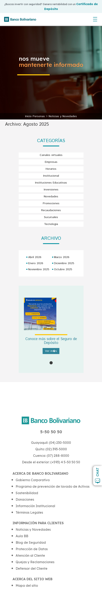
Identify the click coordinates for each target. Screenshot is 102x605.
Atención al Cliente (30, 555)
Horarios (51, 169)
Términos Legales (29, 512)
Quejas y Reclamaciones (35, 562)
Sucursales (51, 217)
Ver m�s (51, 351)
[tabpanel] (51, 329)
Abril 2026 (34, 257)
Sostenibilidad (27, 493)
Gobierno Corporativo (33, 480)
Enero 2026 (35, 263)
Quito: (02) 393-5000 (51, 449)
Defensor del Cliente (31, 568)
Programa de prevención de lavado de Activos (52, 486)
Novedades (51, 196)
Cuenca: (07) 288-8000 (51, 456)
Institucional (51, 176)
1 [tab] (51, 363)
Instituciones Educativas (51, 183)
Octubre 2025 (63, 269)
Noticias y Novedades (63, 116)
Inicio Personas (35, 116)
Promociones (51, 203)
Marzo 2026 (61, 257)
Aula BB (22, 536)
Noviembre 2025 (38, 269)
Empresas (51, 162)
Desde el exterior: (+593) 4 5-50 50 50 (51, 462)
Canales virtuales (51, 155)
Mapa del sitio (27, 585)
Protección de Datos (32, 549)
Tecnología (51, 224)
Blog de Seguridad (31, 542)
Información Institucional (35, 506)
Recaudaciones (51, 210)
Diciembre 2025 (64, 263)
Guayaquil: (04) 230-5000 (51, 443)
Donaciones (25, 499)
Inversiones (51, 190)
